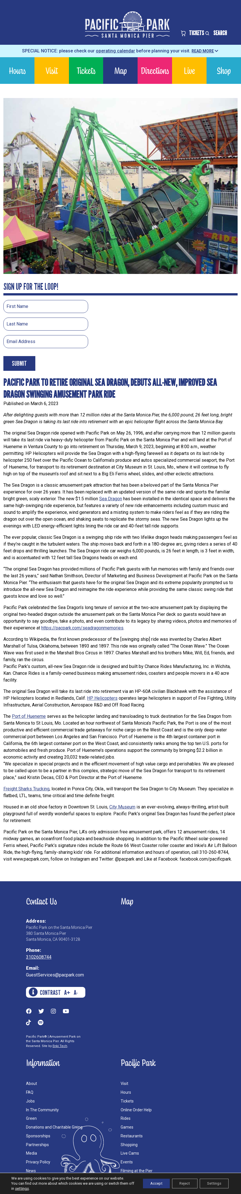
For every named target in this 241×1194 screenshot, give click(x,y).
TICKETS (192, 33)
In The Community (42, 1110)
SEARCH (215, 33)
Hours (17, 70)
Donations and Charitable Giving (54, 1127)
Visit (51, 70)
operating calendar (115, 51)
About (31, 1083)
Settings (212, 1183)
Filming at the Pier (137, 1171)
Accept (149, 1183)
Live (189, 70)
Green (31, 1118)
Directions (155, 70)
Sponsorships (38, 1136)
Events (127, 1162)
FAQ (29, 1092)
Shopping (129, 1144)
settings (36, 1188)
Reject (180, 1183)
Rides (126, 1118)
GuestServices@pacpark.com (55, 975)
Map (120, 70)
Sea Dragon (110, 498)
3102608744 (38, 957)
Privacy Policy (38, 1162)
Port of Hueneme (29, 716)
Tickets (86, 70)
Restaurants (132, 1136)
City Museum (122, 807)
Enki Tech (60, 1046)
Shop (224, 70)
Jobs (30, 1101)
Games (127, 1127)
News (31, 1171)
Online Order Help (136, 1110)
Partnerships (37, 1144)
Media (31, 1153)
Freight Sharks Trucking (26, 788)
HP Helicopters (102, 698)
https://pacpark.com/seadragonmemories (82, 628)
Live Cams (130, 1153)
